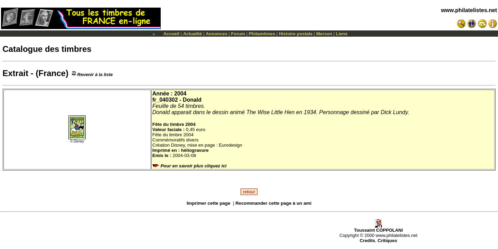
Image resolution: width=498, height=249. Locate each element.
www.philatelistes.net (469, 10)
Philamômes (262, 33)
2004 (180, 93)
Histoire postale (296, 33)
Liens (342, 33)
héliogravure (195, 150)
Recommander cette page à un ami (273, 203)
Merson (324, 33)
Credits (367, 240)
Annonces (216, 33)
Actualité (192, 33)
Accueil (171, 33)
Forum (238, 33)
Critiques (387, 240)
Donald (192, 100)
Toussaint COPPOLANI (378, 228)
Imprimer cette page (209, 203)
